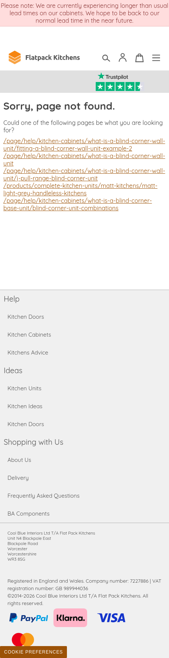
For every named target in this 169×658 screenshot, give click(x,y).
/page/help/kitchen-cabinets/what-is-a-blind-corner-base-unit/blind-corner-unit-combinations (77, 204)
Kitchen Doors (25, 316)
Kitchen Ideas (24, 406)
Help (11, 298)
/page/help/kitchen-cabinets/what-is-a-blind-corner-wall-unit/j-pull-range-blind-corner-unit (84, 174)
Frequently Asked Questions (43, 495)
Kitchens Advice (27, 352)
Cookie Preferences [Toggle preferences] (33, 652)
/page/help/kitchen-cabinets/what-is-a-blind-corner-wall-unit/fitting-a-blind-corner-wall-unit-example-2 (84, 144)
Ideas (13, 370)
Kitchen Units (24, 388)
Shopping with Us (33, 442)
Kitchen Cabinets (29, 334)
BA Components (28, 513)
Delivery (18, 477)
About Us (19, 459)
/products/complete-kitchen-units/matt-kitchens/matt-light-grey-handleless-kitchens (80, 189)
